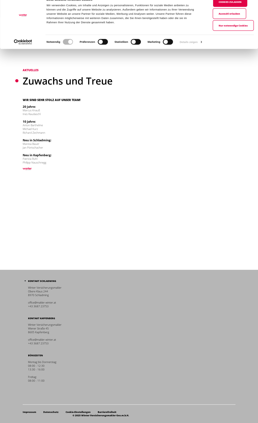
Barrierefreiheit (107, 412)
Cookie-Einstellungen (78, 412)
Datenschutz (51, 412)
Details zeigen (189, 49)
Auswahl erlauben (229, 21)
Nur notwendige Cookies (233, 33)
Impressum (29, 412)
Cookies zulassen (230, 9)
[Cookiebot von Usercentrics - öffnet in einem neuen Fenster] (22, 49)
